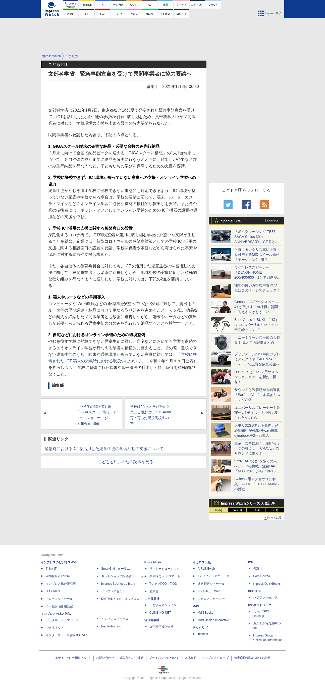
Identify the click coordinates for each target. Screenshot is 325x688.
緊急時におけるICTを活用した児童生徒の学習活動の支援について (104, 449)
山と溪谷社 (151, 599)
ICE (250, 562)
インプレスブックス (114, 619)
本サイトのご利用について (73, 658)
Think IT (51, 568)
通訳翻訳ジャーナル (211, 583)
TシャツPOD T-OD (163, 583)
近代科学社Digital (161, 626)
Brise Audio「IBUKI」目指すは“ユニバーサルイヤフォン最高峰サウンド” (256, 325)
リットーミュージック (164, 568)
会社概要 (190, 658)
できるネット (55, 627)
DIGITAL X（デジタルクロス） (122, 599)
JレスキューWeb (209, 591)
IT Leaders (53, 591)
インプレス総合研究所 (61, 583)
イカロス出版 (202, 562)
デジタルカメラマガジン (62, 620)
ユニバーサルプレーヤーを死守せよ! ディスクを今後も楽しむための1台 (257, 413)
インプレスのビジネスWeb (59, 562)
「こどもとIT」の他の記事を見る (123, 462)
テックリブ (200, 627)
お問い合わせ (105, 658)
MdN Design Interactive (213, 620)
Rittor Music (153, 562)
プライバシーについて (164, 658)
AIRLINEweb (206, 568)
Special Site (231, 221)
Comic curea (261, 576)
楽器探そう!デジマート (164, 576)
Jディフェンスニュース (213, 576)
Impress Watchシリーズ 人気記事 (248, 503)
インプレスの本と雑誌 (56, 614)
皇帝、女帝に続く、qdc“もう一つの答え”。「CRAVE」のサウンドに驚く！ (257, 448)
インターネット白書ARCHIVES (67, 635)
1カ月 (275, 510)
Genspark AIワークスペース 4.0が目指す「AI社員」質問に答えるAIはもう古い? (256, 307)
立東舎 (153, 591)
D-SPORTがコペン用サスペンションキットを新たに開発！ (256, 377)
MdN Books (205, 612)
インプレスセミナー (114, 591)
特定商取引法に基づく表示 (252, 658)
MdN (196, 606)
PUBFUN (254, 591)
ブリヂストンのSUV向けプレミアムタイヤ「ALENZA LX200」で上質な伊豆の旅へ (257, 359)
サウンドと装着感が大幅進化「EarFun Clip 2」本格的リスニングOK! (257, 395)
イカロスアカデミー (211, 599)
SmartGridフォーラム (115, 568)
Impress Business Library (118, 583)
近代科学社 (151, 620)
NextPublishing (111, 626)
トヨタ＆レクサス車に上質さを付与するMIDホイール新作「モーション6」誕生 (257, 255)
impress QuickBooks (267, 583)
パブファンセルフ (265, 597)
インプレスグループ (215, 658)
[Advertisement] (162, 39)
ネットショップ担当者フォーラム (123, 576)
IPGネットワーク (260, 605)
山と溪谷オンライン (163, 605)
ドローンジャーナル (59, 599)
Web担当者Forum (58, 576)
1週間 (256, 510)
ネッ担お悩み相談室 (59, 606)
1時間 (218, 510)
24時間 (237, 510)
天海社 (257, 568)
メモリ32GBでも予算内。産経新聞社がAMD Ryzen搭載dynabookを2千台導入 (256, 430)
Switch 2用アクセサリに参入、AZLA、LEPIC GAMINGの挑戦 (256, 484)
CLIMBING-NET (160, 612)
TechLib (203, 634)
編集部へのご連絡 (132, 658)
